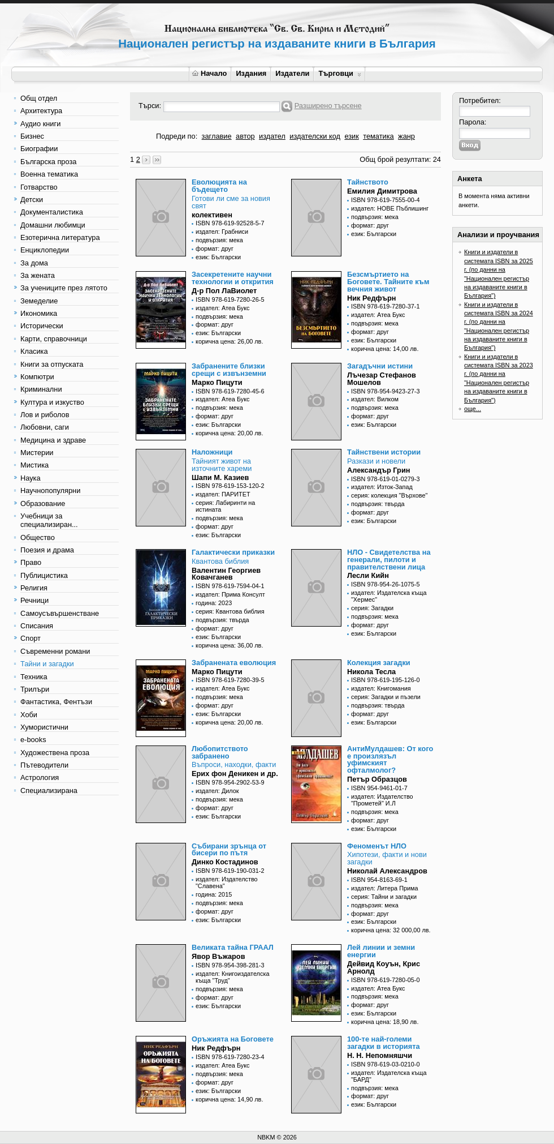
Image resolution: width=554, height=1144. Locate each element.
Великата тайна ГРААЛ (233, 947)
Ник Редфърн (371, 298)
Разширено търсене (328, 105)
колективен (212, 215)
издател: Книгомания (381, 688)
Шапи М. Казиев (220, 477)
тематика (378, 136)
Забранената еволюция (234, 662)
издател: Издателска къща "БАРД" (389, 1076)
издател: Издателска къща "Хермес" (389, 596)
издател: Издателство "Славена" (227, 882)
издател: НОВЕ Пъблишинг (390, 208)
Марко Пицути (217, 382)
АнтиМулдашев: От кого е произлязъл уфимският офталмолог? (390, 759)
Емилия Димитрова (382, 191)
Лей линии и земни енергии (381, 951)
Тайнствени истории (384, 452)
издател (272, 136)
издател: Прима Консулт (230, 594)
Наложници (212, 452)
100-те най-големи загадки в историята (383, 1043)
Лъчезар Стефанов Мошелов (381, 379)
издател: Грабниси (222, 231)
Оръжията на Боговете (233, 1039)
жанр (406, 136)
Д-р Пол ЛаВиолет (224, 290)
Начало (209, 73)
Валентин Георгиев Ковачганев (226, 574)
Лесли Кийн (368, 575)
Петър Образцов (377, 779)
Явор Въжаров (218, 956)
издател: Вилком (375, 399)
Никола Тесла (371, 671)
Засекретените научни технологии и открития (233, 278)
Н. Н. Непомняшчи (379, 1055)
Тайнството (367, 182)
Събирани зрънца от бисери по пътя (229, 850)
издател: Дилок (217, 790)
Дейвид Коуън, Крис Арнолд (383, 967)
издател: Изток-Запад (382, 486)
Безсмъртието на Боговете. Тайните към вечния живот (388, 281)
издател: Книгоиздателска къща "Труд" (232, 977)
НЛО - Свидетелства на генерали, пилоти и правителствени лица (389, 559)
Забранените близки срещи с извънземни (229, 370)
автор (245, 136)
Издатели (292, 73)
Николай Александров (387, 871)
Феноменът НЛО (376, 846)
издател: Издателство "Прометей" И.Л (382, 800)
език (351, 136)
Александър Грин (378, 470)
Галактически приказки (233, 552)
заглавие (217, 136)
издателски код (314, 136)
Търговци (339, 73)
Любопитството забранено (220, 752)
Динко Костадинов (225, 862)
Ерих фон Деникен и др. (235, 773)
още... (472, 408)
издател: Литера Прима (384, 888)
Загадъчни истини (380, 366)
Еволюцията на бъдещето (219, 186)
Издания (251, 73)
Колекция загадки (378, 662)
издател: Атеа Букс (223, 308)
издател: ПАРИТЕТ (223, 494)
